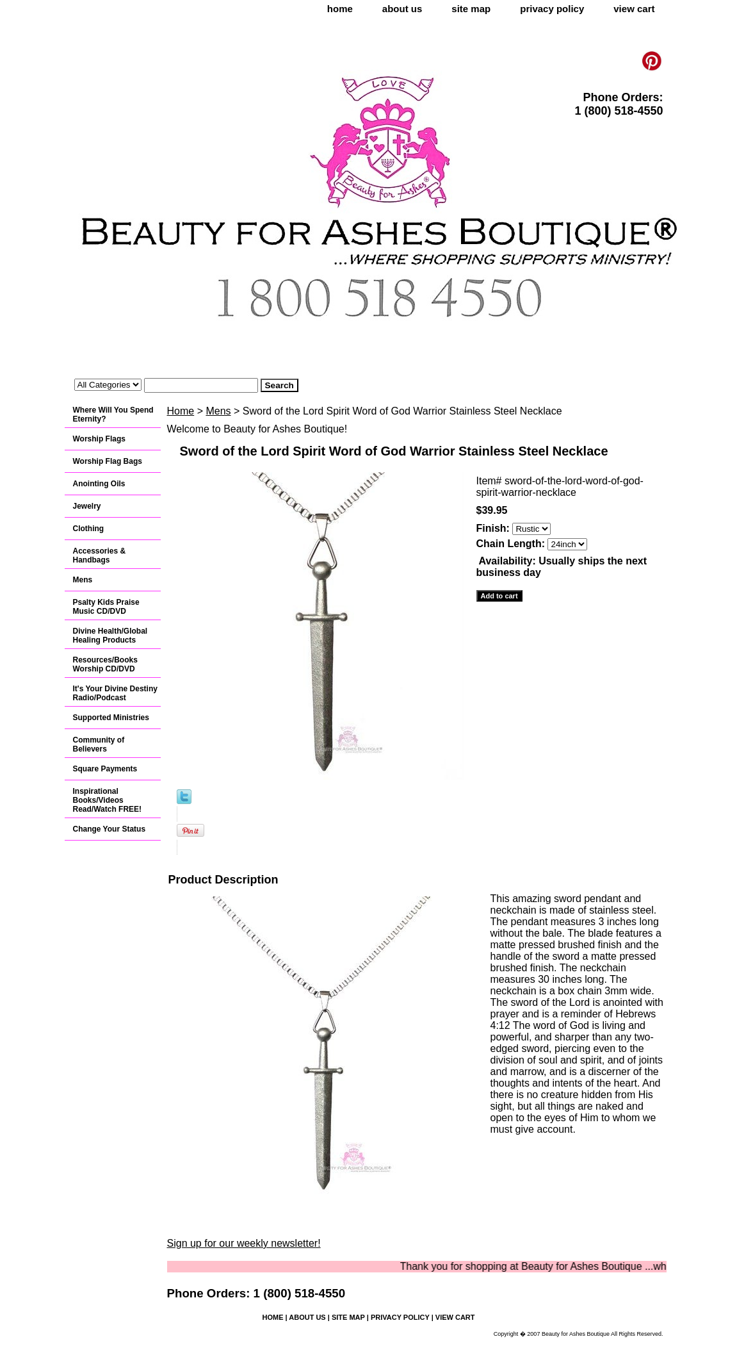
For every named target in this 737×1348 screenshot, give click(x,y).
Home (181, 411)
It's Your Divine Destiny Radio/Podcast (115, 693)
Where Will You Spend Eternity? (113, 414)
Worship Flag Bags (107, 461)
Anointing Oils (99, 483)
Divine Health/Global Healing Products (110, 636)
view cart (633, 8)
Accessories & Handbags (99, 555)
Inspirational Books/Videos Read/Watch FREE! (107, 800)
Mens (218, 411)
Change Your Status (109, 829)
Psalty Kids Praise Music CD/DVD (106, 607)
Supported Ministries (111, 717)
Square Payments (105, 768)
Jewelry (87, 506)
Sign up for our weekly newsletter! (244, 1243)
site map (470, 8)
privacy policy (552, 8)
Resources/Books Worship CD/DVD (105, 664)
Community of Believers (99, 744)
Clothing (88, 528)
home (340, 8)
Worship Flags (99, 438)
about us (402, 8)
